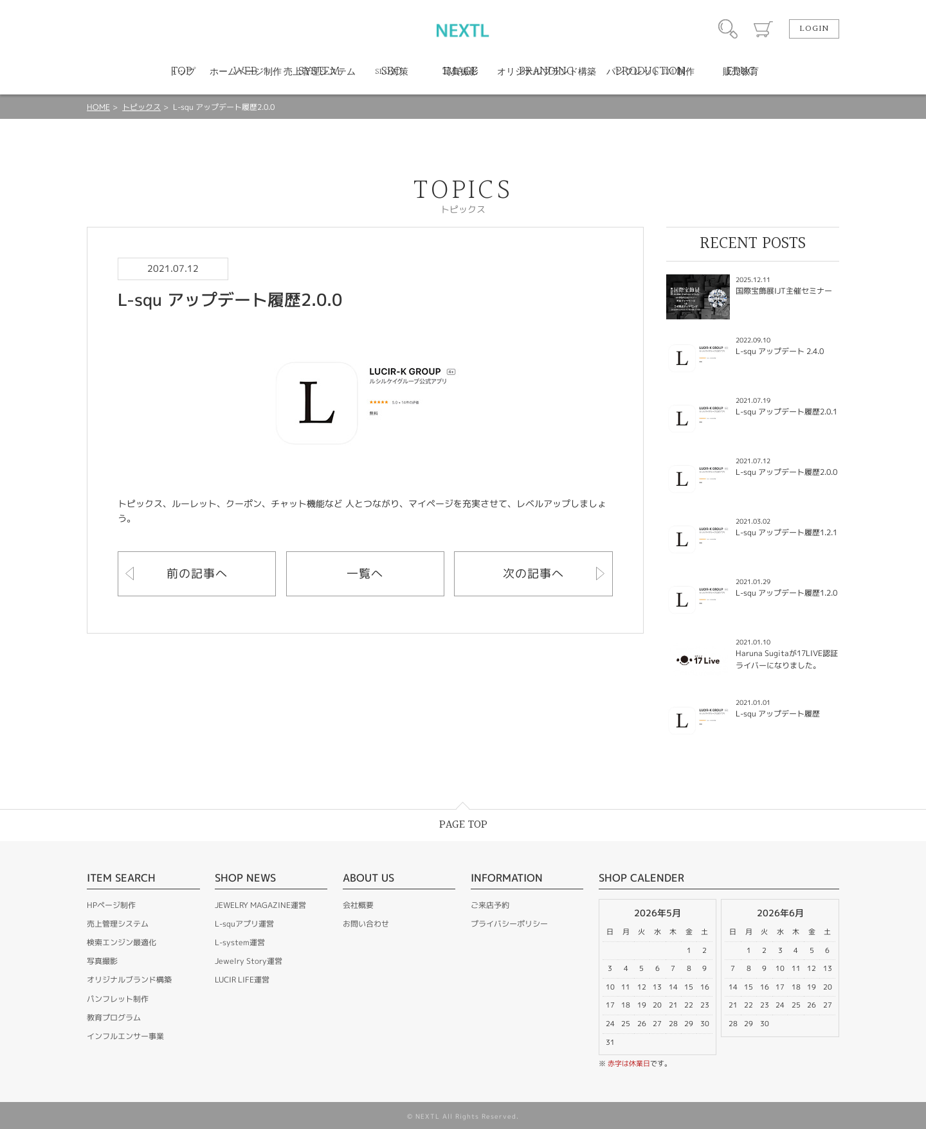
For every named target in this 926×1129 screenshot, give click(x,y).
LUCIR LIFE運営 (242, 979)
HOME (98, 107)
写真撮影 (102, 961)
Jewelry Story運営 (248, 961)
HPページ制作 (111, 905)
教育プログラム (114, 1017)
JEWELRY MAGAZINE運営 (260, 905)
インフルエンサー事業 (125, 1036)
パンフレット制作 (118, 998)
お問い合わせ (366, 923)
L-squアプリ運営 (244, 923)
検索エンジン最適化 (121, 942)
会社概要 (358, 905)
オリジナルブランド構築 (129, 979)
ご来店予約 (490, 905)
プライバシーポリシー (509, 923)
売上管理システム (118, 923)
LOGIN (814, 29)
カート (763, 29)
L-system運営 (240, 942)
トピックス (141, 107)
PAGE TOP (463, 824)
